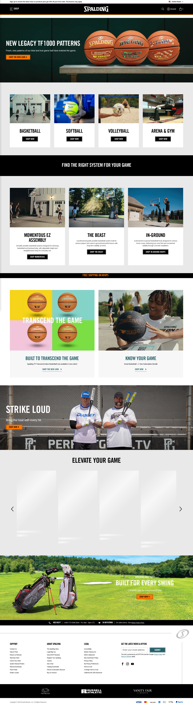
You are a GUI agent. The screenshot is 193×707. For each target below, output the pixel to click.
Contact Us (13, 649)
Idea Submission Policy (91, 658)
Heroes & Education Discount (56, 670)
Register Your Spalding (54, 658)
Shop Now (30, 139)
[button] (181, 10)
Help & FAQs (14, 652)
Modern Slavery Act (90, 652)
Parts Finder (13, 670)
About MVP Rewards (53, 655)
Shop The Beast (96, 252)
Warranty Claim (14, 658)
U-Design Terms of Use (91, 670)
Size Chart (50, 664)
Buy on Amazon (52, 673)
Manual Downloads (16, 667)
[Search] (163, 11)
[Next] (180, 509)
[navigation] (171, 11)
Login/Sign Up (51, 652)
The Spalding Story (53, 649)
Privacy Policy (88, 661)
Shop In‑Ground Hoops (156, 252)
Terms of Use (88, 667)
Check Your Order (15, 661)
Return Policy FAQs (138, 623)
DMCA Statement (89, 655)
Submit (157, 651)
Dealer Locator (14, 673)
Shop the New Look (18, 57)
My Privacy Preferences (91, 664)
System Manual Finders (17, 664)
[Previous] (12, 509)
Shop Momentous (37, 257)
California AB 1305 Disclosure (93, 673)
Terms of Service (126, 657)
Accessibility (87, 649)
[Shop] (15, 10)
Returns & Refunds (16, 655)
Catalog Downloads (53, 667)
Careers (49, 661)
